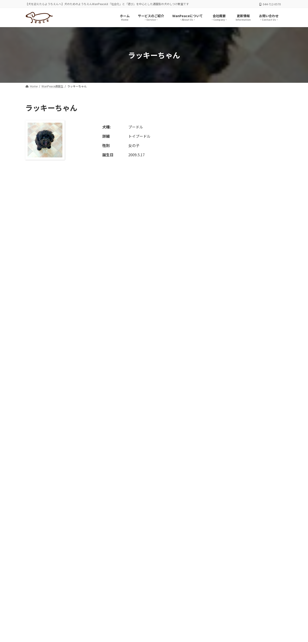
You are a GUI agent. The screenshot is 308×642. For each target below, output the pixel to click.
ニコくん (240, 208)
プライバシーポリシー (47, 609)
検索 (270, 157)
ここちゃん (242, 339)
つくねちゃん (243, 260)
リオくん (240, 181)
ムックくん (242, 417)
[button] (235, 555)
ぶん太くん (242, 391)
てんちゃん (242, 312)
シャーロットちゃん (248, 234)
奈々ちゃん (242, 365)
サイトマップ (83, 609)
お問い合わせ (114, 609)
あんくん (240, 286)
